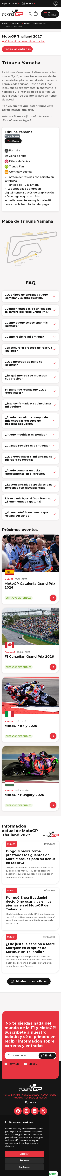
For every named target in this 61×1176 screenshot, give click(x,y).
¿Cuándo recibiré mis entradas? (27, 445)
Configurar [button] (24, 1167)
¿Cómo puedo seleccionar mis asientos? (26, 324)
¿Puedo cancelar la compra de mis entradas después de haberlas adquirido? (26, 420)
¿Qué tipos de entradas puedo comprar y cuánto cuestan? (26, 296)
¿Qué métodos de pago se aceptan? (23, 363)
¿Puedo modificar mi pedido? (26, 434)
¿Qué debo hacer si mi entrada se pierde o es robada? (29, 458)
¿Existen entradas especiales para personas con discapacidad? (29, 486)
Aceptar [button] (24, 1154)
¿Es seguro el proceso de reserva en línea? (28, 349)
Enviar (47, 1056)
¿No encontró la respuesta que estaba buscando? (26, 514)
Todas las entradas (17, 49)
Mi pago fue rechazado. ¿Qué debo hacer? (25, 391)
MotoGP (16, 23)
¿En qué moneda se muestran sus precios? (26, 377)
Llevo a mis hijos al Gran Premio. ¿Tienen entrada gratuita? (28, 500)
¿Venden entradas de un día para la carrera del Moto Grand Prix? (28, 310)
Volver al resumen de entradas (23, 41)
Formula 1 (14, 1063)
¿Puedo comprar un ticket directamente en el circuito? (25, 472)
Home (5, 23)
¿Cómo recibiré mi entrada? (24, 336)
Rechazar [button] (24, 1160)
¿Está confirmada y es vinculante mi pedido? (28, 405)
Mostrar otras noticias (29, 981)
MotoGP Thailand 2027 (35, 23)
